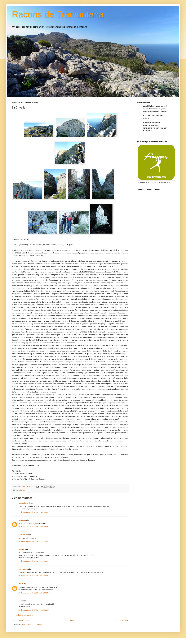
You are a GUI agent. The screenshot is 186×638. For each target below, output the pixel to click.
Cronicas (22, 490)
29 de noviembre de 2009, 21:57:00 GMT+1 (34, 561)
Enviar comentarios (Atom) (32, 625)
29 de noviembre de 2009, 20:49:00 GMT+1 (34, 527)
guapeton (22, 520)
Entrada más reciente (21, 620)
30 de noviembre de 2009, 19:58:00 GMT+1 (34, 610)
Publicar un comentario (24, 615)
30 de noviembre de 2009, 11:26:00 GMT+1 (34, 593)
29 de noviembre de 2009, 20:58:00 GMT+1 (34, 542)
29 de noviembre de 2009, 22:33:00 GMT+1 (34, 576)
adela (20, 601)
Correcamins (23, 535)
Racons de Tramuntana (58, 14)
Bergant (21, 550)
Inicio (72, 620)
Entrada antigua (122, 620)
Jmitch (20, 584)
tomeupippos (23, 503)
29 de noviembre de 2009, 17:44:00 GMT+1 (34, 512)
